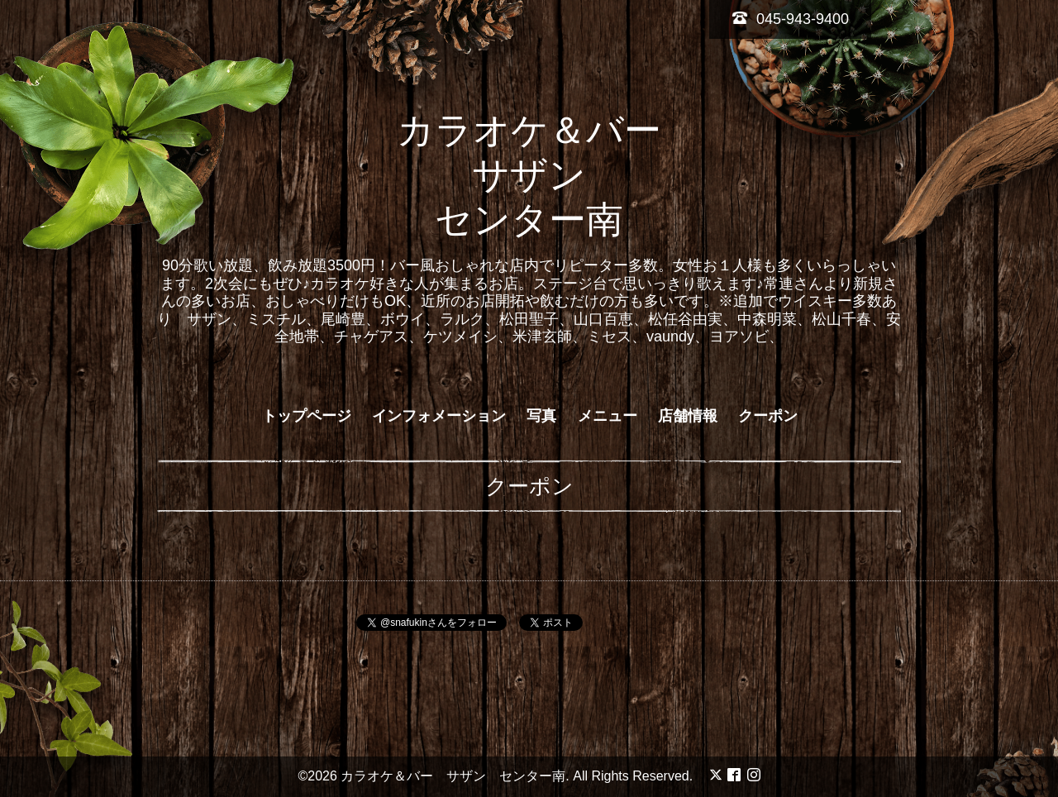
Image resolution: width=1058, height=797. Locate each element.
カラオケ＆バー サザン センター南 (547, 175)
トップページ (306, 416)
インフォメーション (439, 416)
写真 (541, 416)
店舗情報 (687, 416)
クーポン (768, 416)
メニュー (607, 416)
